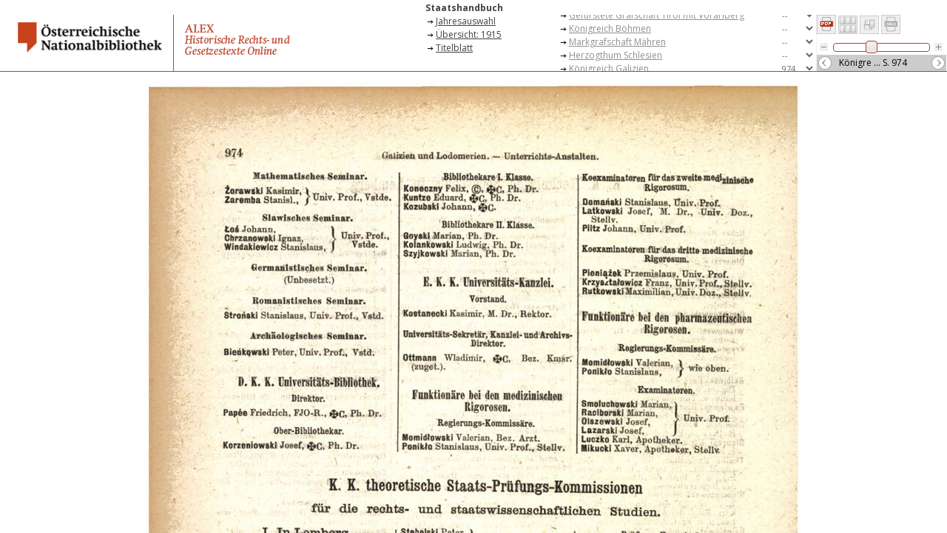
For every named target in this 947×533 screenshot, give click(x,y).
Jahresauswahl (466, 21)
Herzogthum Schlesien (615, 55)
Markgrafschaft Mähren (617, 42)
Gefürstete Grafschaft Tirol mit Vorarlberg (656, 15)
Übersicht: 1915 (469, 34)
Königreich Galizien (609, 68)
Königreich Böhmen (610, 28)
